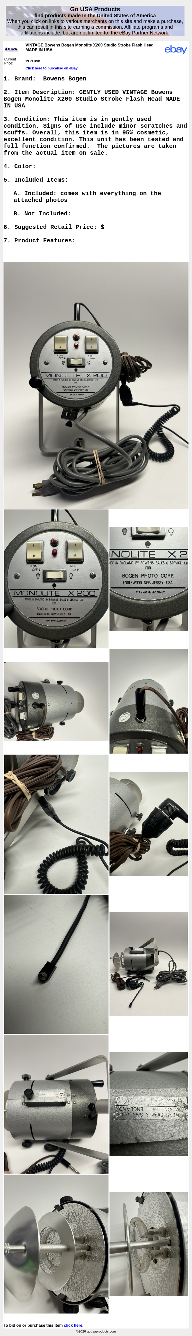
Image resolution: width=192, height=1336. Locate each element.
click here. (74, 1325)
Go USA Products (95, 9)
